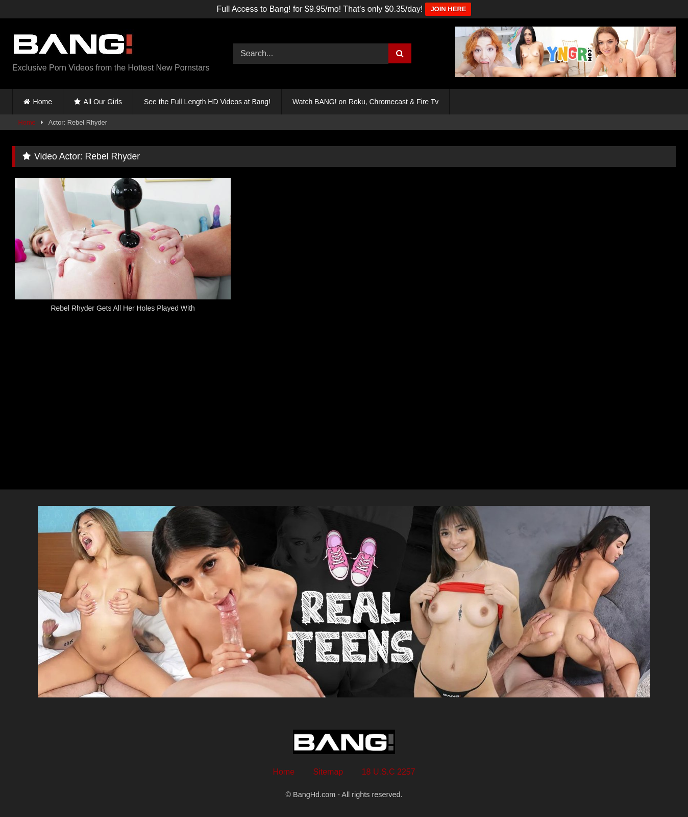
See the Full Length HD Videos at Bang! (207, 102)
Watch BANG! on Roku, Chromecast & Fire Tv (365, 102)
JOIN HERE (448, 9)
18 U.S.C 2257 (388, 771)
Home (42, 102)
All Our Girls (103, 102)
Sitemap (328, 771)
